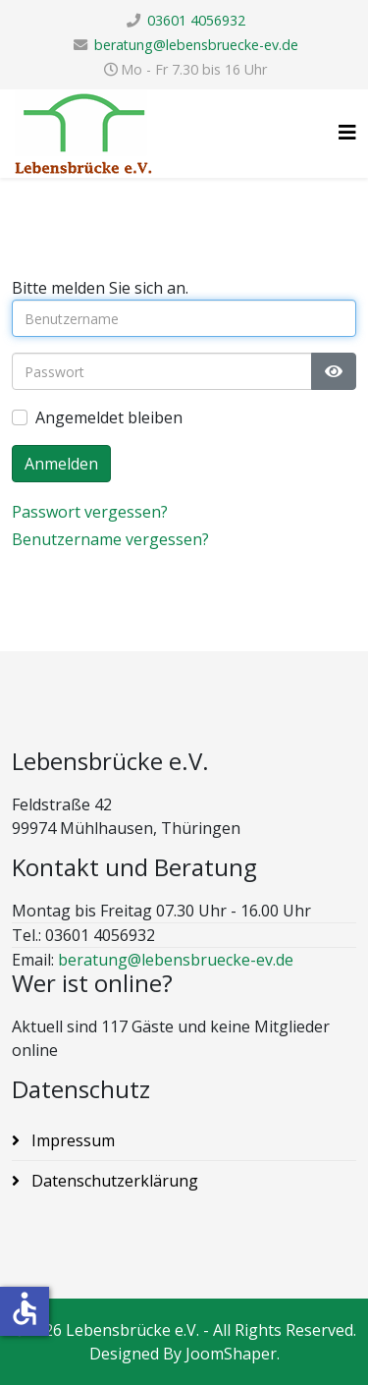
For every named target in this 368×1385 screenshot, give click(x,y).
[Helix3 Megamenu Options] (347, 132)
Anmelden (61, 463)
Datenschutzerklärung (112, 1180)
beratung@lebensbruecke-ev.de (196, 44)
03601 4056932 (196, 20)
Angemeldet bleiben (109, 417)
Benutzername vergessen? (110, 539)
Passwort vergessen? (90, 512)
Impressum (71, 1140)
